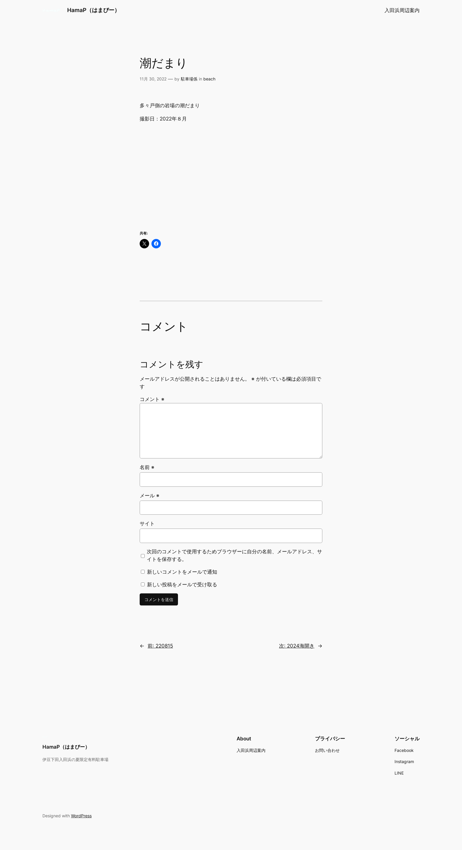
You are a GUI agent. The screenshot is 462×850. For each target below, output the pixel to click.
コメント (152, 399)
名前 (147, 467)
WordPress (81, 815)
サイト (147, 523)
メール (149, 496)
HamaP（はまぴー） (93, 10)
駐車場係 (189, 78)
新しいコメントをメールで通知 (182, 572)
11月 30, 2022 (153, 78)
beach (209, 78)
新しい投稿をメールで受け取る (182, 584)
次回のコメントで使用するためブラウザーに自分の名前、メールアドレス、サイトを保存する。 (234, 555)
